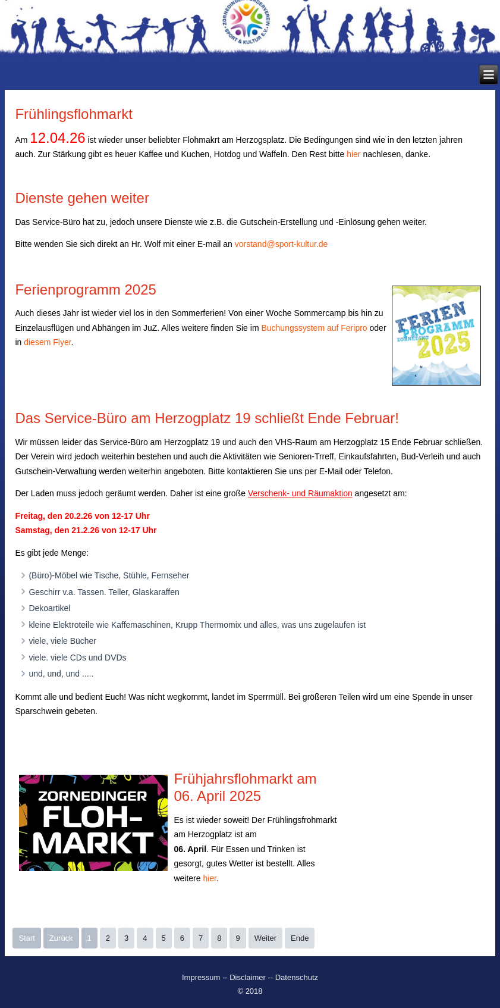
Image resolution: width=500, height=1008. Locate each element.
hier (355, 154)
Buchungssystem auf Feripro (314, 328)
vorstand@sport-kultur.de (281, 244)
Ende (300, 938)
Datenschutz (296, 977)
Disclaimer (247, 977)
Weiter (265, 938)
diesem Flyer (47, 342)
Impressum (202, 977)
